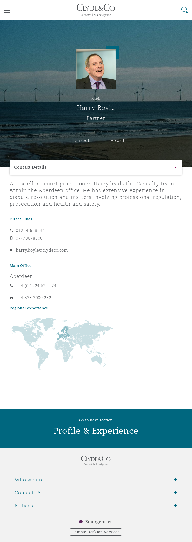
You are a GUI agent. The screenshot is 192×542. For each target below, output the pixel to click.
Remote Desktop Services (96, 532)
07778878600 (29, 238)
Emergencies (99, 521)
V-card (117, 140)
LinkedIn (83, 140)
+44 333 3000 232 (34, 297)
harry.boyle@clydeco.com (42, 250)
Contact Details (30, 167)
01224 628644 (30, 230)
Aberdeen (21, 276)
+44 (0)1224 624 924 (36, 285)
